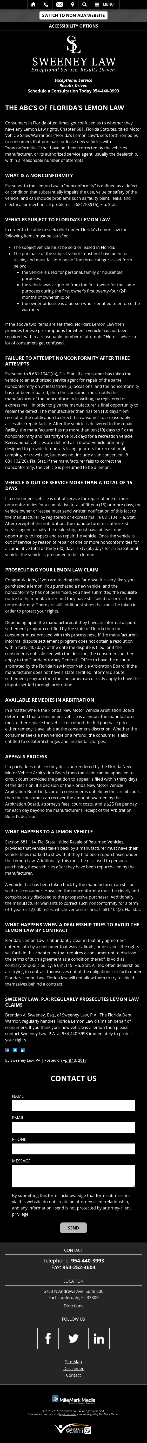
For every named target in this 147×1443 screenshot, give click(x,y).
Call (46, 4)
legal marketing (68, 1414)
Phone (19, 1139)
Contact (73, 1375)
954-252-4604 (79, 1267)
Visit (72, 4)
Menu (108, 4)
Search (84, 4)
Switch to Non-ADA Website (73, 15)
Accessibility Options (73, 26)
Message (21, 1161)
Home (34, 4)
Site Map (73, 1362)
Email (59, 4)
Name (18, 1096)
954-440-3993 (106, 91)
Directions (73, 1306)
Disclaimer (73, 1368)
